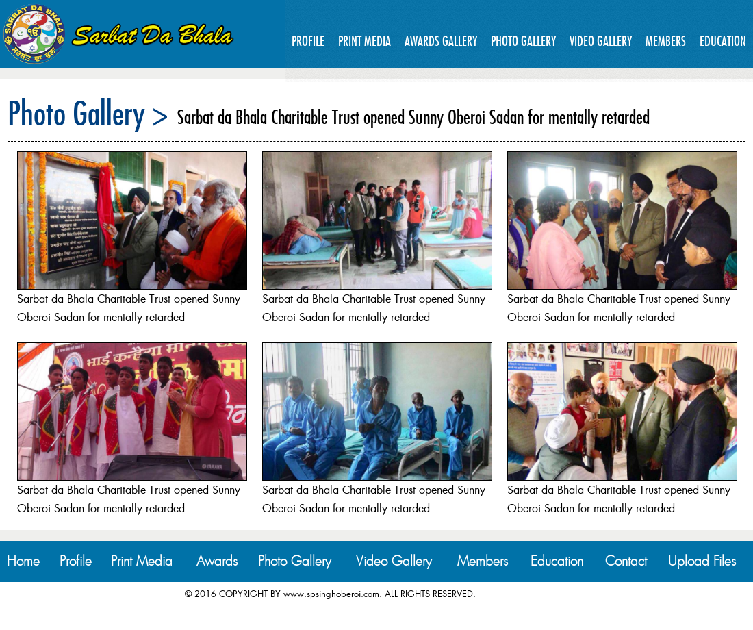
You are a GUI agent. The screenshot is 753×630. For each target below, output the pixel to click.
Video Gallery (601, 41)
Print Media (364, 41)
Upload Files (702, 561)
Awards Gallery (441, 41)
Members (666, 41)
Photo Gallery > (88, 113)
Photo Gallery (523, 41)
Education (723, 41)
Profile (308, 41)
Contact (626, 561)
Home (23, 561)
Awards (217, 561)
